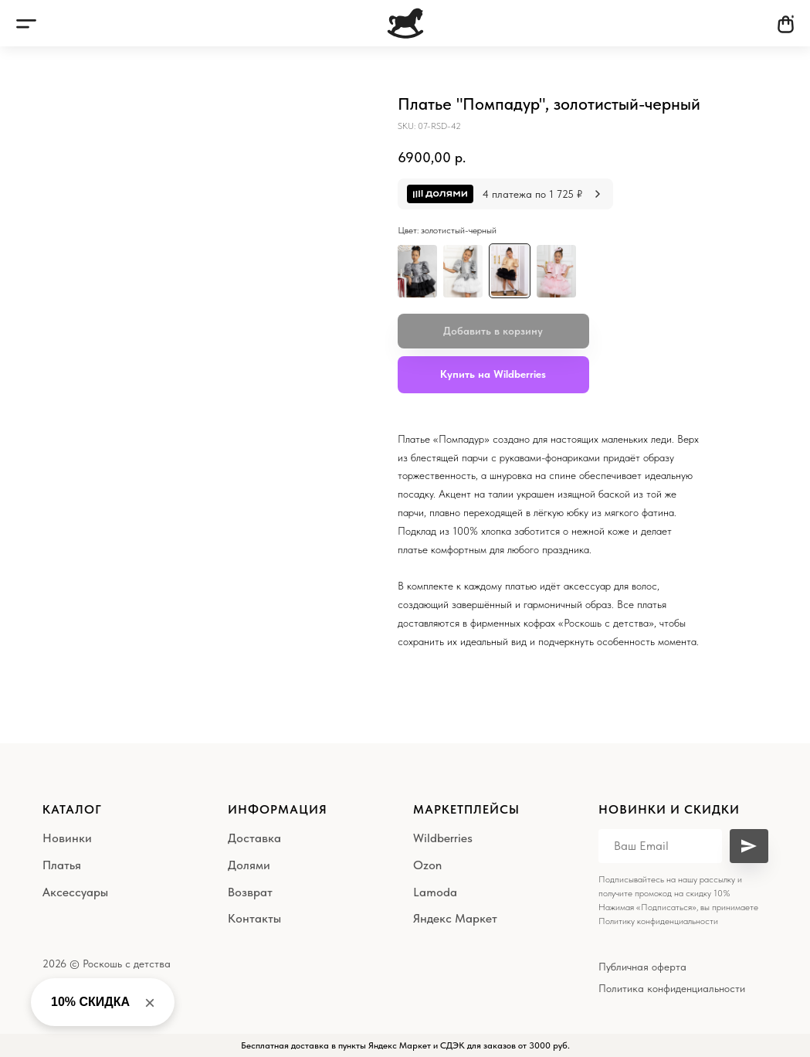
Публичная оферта (642, 966)
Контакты (254, 918)
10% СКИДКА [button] (90, 1001)
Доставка (254, 838)
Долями (249, 865)
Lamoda (435, 892)
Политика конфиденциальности (671, 988)
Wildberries (443, 838)
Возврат (250, 892)
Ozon (427, 865)
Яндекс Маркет (455, 918)
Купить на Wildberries (493, 374)
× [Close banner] (149, 1002)
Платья (61, 865)
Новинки (67, 838)
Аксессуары (75, 892)
